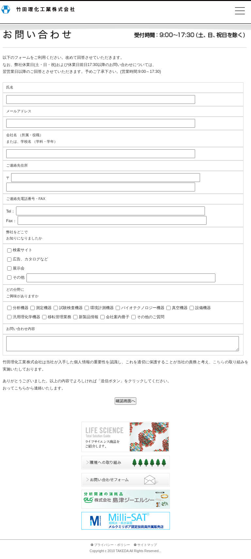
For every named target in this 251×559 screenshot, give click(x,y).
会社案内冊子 (117, 317)
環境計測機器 (102, 307)
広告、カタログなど (30, 259)
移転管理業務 (59, 317)
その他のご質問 (150, 317)
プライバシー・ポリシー (112, 548)
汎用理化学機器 (26, 317)
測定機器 (44, 307)
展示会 (19, 268)
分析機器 (20, 307)
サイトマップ (147, 548)
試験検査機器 (71, 307)
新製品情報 (88, 317)
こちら (219, 365)
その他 (19, 277)
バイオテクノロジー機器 (142, 307)
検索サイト (22, 250)
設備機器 (203, 307)
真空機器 (180, 307)
